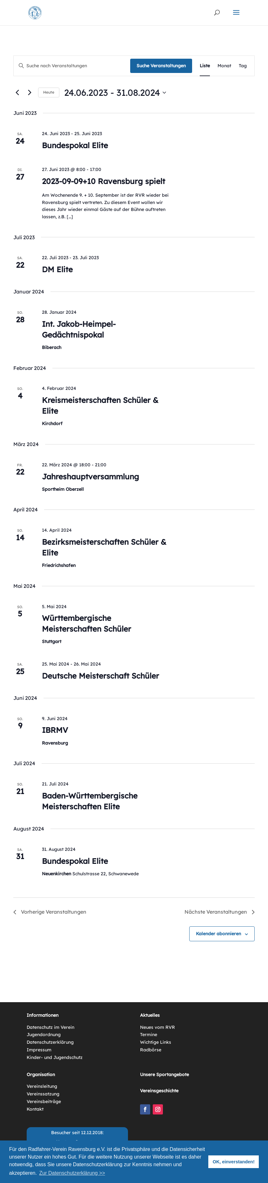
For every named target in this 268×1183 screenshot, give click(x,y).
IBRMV (55, 730)
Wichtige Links (155, 1042)
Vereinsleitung (42, 1086)
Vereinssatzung (43, 1094)
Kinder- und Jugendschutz (55, 1057)
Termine (148, 1034)
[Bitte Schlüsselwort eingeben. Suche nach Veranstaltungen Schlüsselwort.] (72, 66)
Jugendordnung (44, 1034)
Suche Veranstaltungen (161, 66)
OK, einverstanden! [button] (234, 1161)
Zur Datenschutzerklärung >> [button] (72, 1173)
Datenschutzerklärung (50, 1042)
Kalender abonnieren (218, 934)
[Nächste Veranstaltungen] (29, 92)
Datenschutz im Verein (50, 1027)
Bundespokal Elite (75, 145)
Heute (48, 92)
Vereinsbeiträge (44, 1101)
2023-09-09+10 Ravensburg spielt (103, 181)
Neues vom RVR (157, 1027)
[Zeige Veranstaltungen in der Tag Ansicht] (243, 66)
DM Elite (57, 269)
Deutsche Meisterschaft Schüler (100, 675)
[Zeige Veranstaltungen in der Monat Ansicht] (224, 66)
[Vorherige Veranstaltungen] (17, 92)
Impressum (39, 1050)
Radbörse (150, 1050)
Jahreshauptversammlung (90, 476)
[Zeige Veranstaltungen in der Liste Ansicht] (205, 66)
